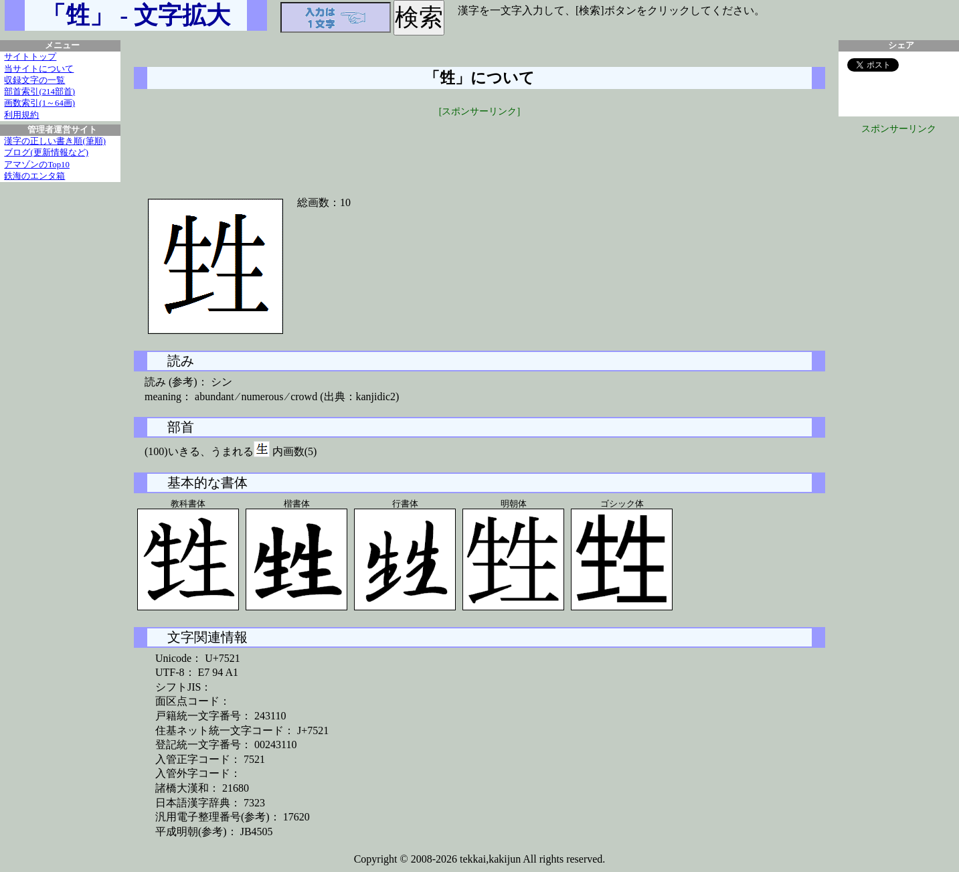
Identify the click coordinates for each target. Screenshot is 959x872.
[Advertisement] (479, 148)
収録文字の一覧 (34, 80)
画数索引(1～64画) (39, 103)
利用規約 (21, 115)
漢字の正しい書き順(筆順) (55, 141)
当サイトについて (39, 69)
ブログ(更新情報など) (46, 152)
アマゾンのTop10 (37, 164)
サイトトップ (30, 57)
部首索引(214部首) (39, 91)
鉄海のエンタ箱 (34, 176)
